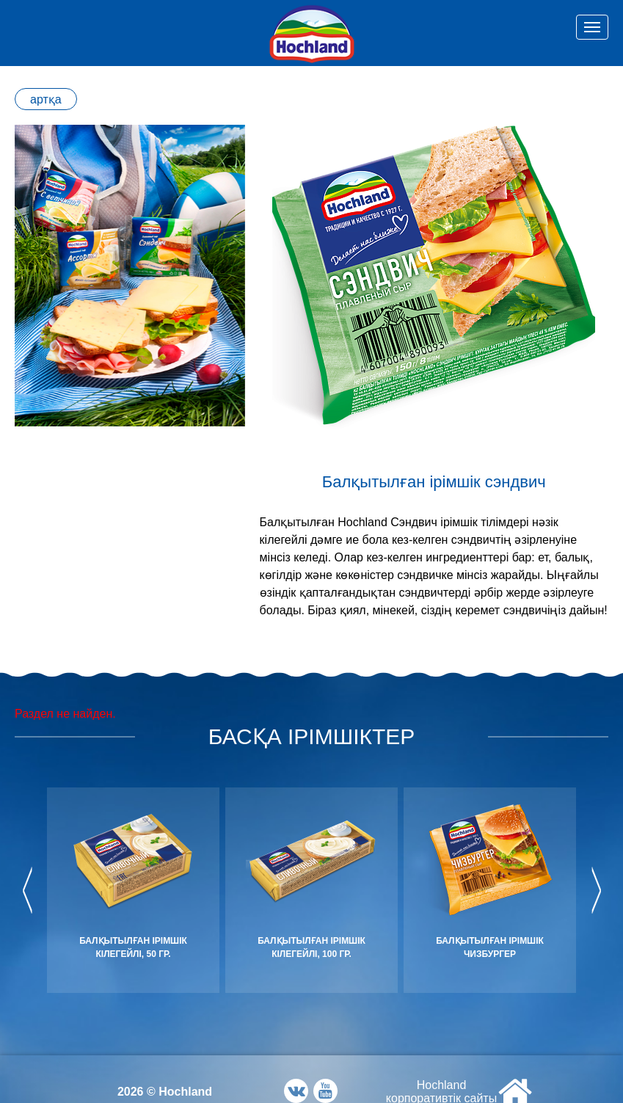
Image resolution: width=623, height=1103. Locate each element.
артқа (46, 99)
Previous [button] (27, 890)
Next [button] (595, 890)
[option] (130, 275)
